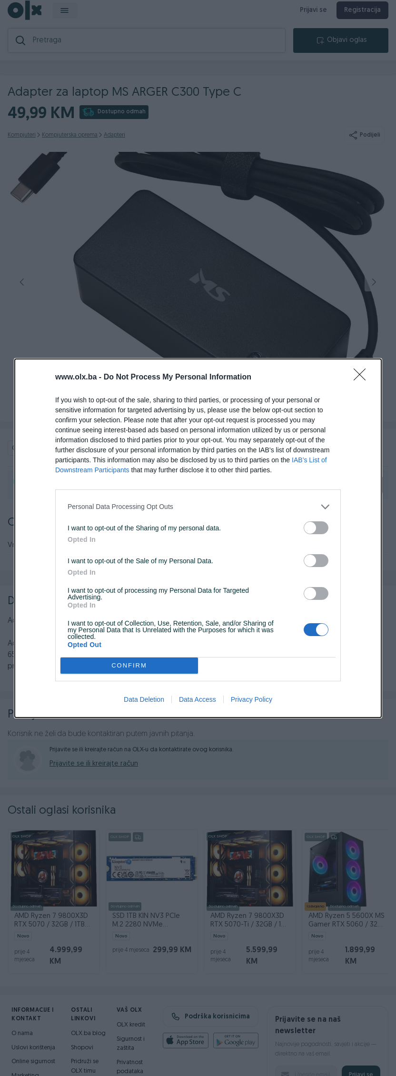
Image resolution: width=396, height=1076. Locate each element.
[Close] (363, 378)
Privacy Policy (251, 699)
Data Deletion (144, 699)
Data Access (197, 699)
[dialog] (198, 538)
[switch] (316, 527)
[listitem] (198, 507)
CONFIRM (129, 665)
